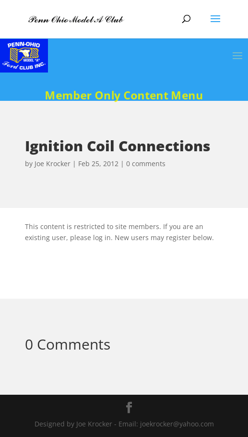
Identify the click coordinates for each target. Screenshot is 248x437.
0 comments (145, 163)
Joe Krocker (53, 163)
